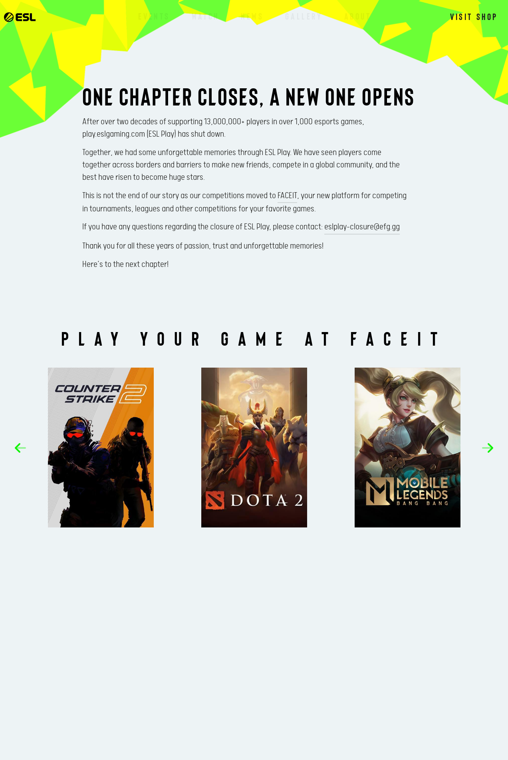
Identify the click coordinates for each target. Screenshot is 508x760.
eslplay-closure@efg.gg (362, 227)
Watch (205, 16)
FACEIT (287, 196)
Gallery (303, 16)
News (252, 16)
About (357, 16)
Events (154, 16)
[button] (20, 448)
